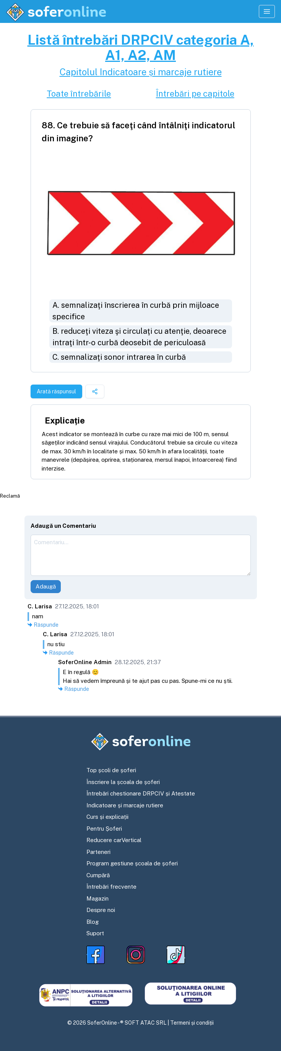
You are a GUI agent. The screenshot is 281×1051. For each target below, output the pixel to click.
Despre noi (100, 910)
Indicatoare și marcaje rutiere (124, 805)
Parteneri (98, 852)
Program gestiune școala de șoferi (132, 863)
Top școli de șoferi (111, 770)
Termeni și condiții (192, 1023)
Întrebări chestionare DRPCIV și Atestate (140, 793)
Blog (92, 921)
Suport (95, 933)
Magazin (97, 898)
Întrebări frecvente (111, 886)
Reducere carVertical (113, 840)
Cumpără (98, 875)
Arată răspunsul (56, 391)
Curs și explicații (107, 816)
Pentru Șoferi (104, 828)
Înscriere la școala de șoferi (123, 782)
